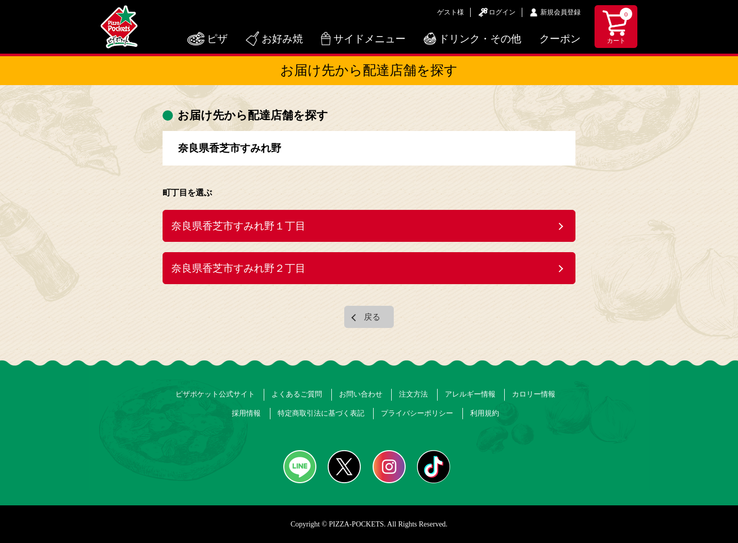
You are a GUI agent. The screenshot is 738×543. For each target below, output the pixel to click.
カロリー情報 (533, 394)
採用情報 (246, 413)
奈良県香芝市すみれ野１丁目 (238, 226)
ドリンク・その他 (480, 38)
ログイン (502, 12)
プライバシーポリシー (417, 413)
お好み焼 (282, 38)
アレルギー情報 (470, 394)
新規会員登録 (560, 12)
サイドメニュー (369, 38)
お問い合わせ (360, 394)
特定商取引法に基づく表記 (321, 413)
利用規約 (484, 413)
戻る (372, 316)
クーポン (560, 38)
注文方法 (413, 394)
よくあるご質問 (296, 394)
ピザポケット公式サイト (215, 394)
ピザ (217, 38)
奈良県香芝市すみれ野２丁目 (238, 268)
